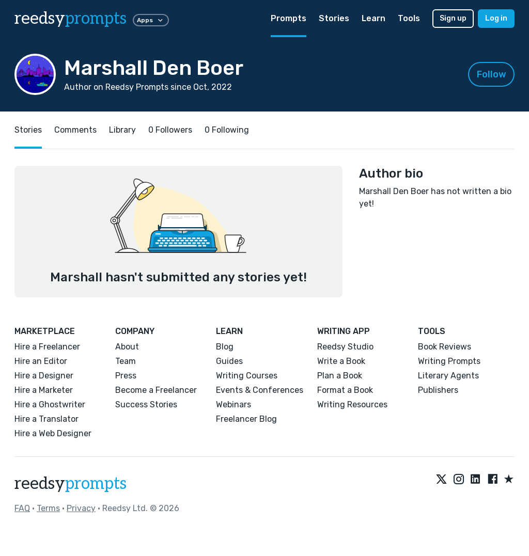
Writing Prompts (449, 361)
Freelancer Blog (246, 419)
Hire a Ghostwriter (49, 404)
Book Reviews (444, 347)
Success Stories (146, 404)
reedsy (70, 484)
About (127, 347)
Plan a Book (339, 375)
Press (125, 375)
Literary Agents (448, 375)
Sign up (453, 18)
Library (122, 130)
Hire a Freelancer (47, 347)
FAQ (22, 508)
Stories (334, 18)
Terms (48, 508)
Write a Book (341, 361)
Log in (496, 18)
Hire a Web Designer (52, 433)
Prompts (288, 18)
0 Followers (170, 130)
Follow (491, 74)
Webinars (233, 404)
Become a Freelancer (156, 390)
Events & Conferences (259, 390)
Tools (409, 18)
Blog (225, 347)
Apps (151, 20)
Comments (75, 130)
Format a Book (345, 390)
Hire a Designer (43, 375)
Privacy (81, 508)
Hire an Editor (40, 361)
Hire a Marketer (43, 390)
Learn (373, 18)
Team (125, 361)
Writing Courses (246, 375)
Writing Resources (352, 404)
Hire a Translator (46, 419)
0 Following (227, 130)
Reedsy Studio (345, 347)
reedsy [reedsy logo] (70, 18)
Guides (229, 361)
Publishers (438, 390)
